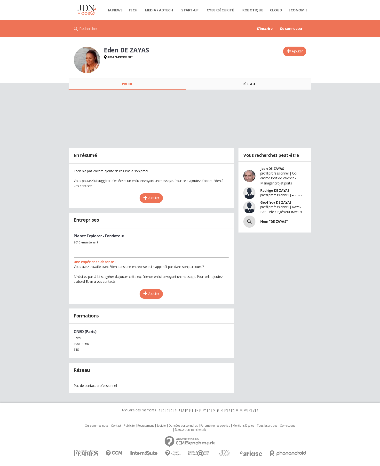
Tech (132, 10)
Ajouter (297, 51)
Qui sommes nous (96, 425)
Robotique (252, 10)
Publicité (129, 425)
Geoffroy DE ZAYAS (276, 202)
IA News (115, 10)
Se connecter (291, 28)
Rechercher (88, 28)
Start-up (189, 10)
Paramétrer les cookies (215, 425)
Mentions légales (243, 425)
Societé (161, 425)
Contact (116, 425)
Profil (127, 84)
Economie (298, 10)
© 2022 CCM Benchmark (190, 430)
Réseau (249, 84)
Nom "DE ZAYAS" (274, 221)
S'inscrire (265, 28)
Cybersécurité (220, 10)
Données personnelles (183, 425)
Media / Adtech (159, 10)
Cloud (276, 10)
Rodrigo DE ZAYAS (274, 190)
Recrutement (145, 425)
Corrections (287, 425)
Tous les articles (267, 425)
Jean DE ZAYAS (272, 168)
